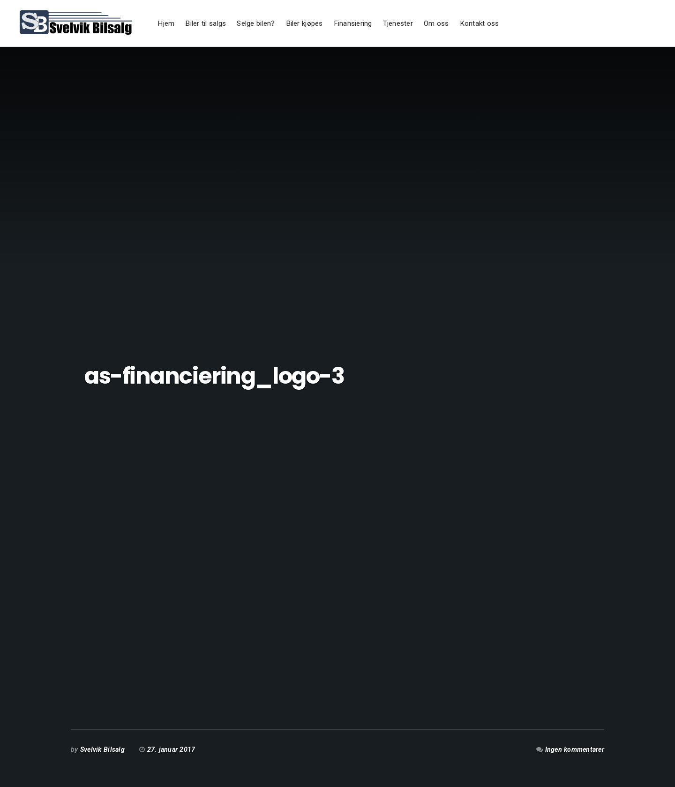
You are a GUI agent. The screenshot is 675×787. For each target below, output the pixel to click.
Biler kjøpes (304, 23)
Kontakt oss (479, 23)
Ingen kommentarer (574, 749)
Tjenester (398, 23)
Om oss (436, 23)
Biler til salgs (205, 23)
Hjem (166, 23)
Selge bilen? (256, 23)
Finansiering (353, 23)
